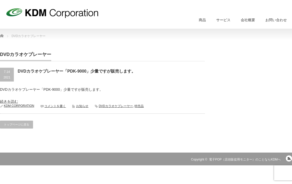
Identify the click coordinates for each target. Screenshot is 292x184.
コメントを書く (55, 106)
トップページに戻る (16, 124)
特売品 (139, 106)
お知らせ (82, 106)
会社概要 (248, 20)
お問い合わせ (276, 20)
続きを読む (9, 101)
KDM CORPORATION (19, 106)
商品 (202, 20)
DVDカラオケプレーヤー (116, 106)
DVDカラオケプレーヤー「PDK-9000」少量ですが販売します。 (76, 71)
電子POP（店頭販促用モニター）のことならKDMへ (245, 159)
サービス (223, 20)
